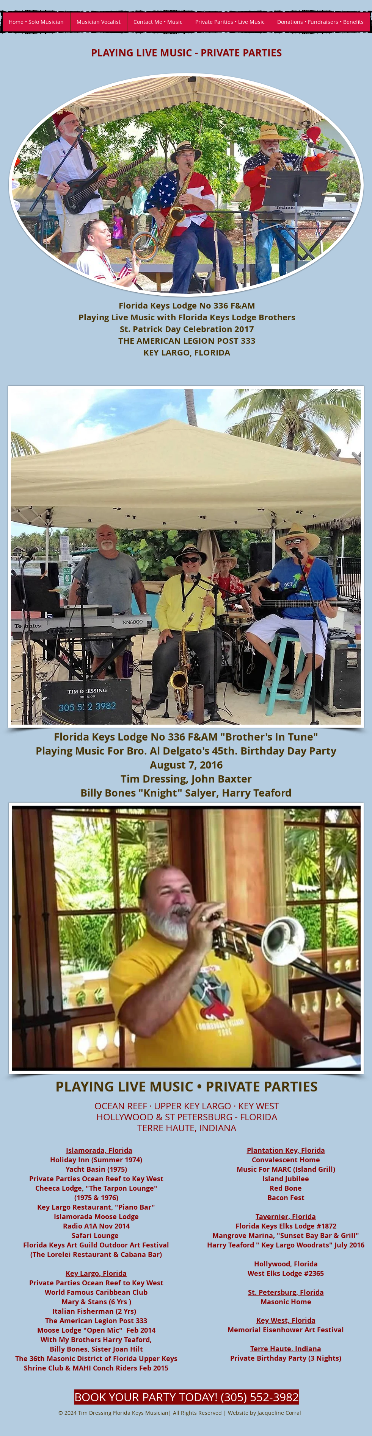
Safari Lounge (95, 1235)
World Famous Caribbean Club (96, 1292)
